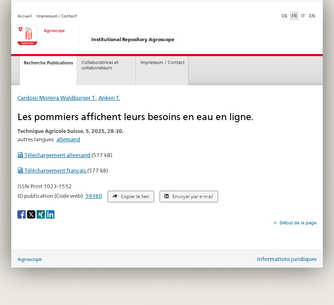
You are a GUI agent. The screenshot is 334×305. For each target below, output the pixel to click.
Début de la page (297, 223)
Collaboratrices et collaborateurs (99, 65)
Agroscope (29, 259)
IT (303, 16)
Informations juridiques (287, 259)
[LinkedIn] (50, 214)
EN (312, 16)
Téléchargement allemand (54, 155)
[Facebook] (22, 214)
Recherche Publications (48, 63)
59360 (94, 195)
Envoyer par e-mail (188, 196)
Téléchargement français (52, 170)
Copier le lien (131, 196)
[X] (32, 214)
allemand (68, 139)
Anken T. (109, 97)
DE (285, 15)
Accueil (24, 16)
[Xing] (41, 214)
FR (294, 16)
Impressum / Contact (57, 16)
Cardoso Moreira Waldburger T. (56, 97)
